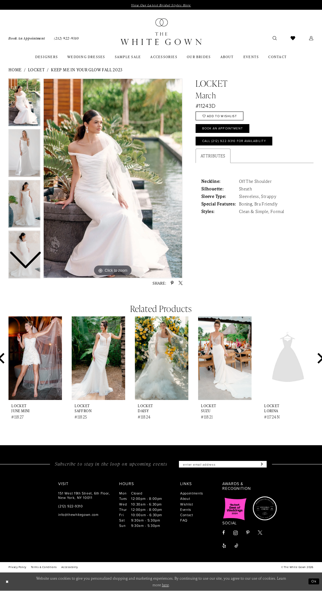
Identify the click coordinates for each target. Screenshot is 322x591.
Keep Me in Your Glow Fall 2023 (87, 70)
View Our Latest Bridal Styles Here (161, 5)
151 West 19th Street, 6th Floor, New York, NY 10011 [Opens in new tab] (84, 495)
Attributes (213, 157)
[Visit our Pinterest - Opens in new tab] (247, 533)
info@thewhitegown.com (78, 514)
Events (185, 509)
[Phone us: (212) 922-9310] (66, 38)
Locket (36, 70)
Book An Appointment (224, 129)
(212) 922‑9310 (70, 506)
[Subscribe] (262, 464)
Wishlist (186, 504)
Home (15, 70)
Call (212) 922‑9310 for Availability (236, 142)
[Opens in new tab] (234, 509)
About (185, 499)
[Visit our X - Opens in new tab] (260, 533)
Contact (186, 515)
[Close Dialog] (7, 581)
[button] (311, 38)
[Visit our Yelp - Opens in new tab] (224, 546)
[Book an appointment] (26, 38)
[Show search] (275, 38)
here (165, 585)
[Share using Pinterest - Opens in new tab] (172, 283)
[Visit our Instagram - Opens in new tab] (235, 533)
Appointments (191, 493)
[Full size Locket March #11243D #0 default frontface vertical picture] (113, 178)
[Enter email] (223, 464)
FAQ (183, 520)
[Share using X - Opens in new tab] (180, 283)
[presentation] (35, 358)
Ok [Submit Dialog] (314, 581)
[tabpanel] (113, 178)
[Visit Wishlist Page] (293, 38)
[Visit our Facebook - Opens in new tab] (223, 533)
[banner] (161, 32)
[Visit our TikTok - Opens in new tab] (236, 546)
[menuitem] (26, 38)
